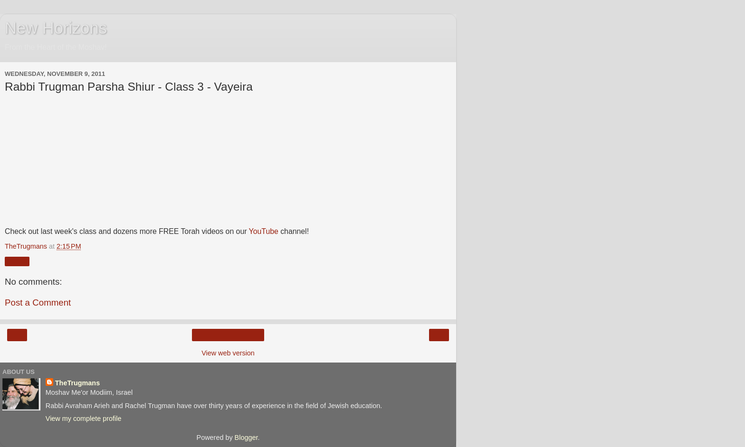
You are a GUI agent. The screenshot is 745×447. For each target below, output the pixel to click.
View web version (228, 353)
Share (17, 261)
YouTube (263, 231)
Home (228, 335)
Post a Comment (38, 302)
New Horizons (56, 28)
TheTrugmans (77, 383)
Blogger (246, 437)
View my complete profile (84, 418)
